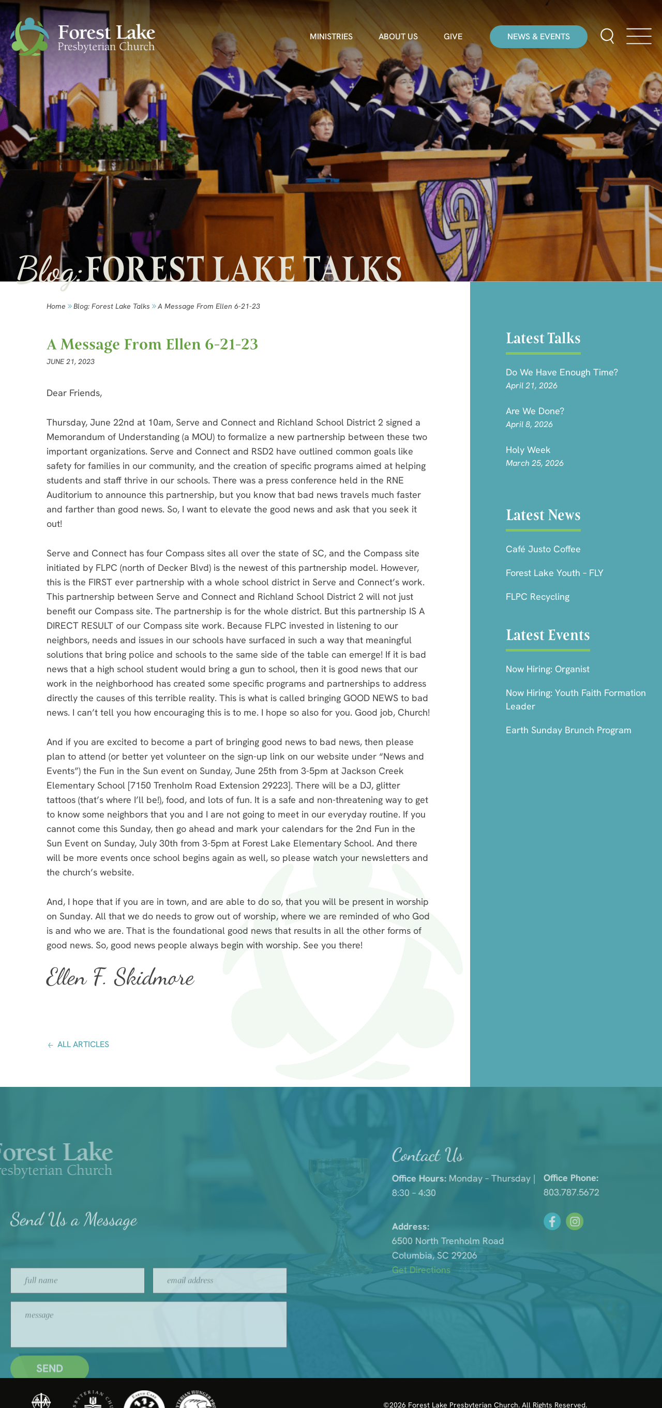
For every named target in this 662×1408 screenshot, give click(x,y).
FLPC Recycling (537, 596)
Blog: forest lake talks (111, 306)
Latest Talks (543, 338)
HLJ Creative (567, 1382)
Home (56, 306)
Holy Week (528, 450)
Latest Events (548, 635)
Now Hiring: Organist (548, 669)
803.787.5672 (634, 1192)
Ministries (331, 37)
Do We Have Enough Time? (562, 372)
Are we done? (535, 411)
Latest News (543, 515)
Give (453, 37)
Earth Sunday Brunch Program (568, 730)
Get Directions (491, 1270)
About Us (398, 37)
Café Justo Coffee (543, 549)
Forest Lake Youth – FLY (555, 573)
